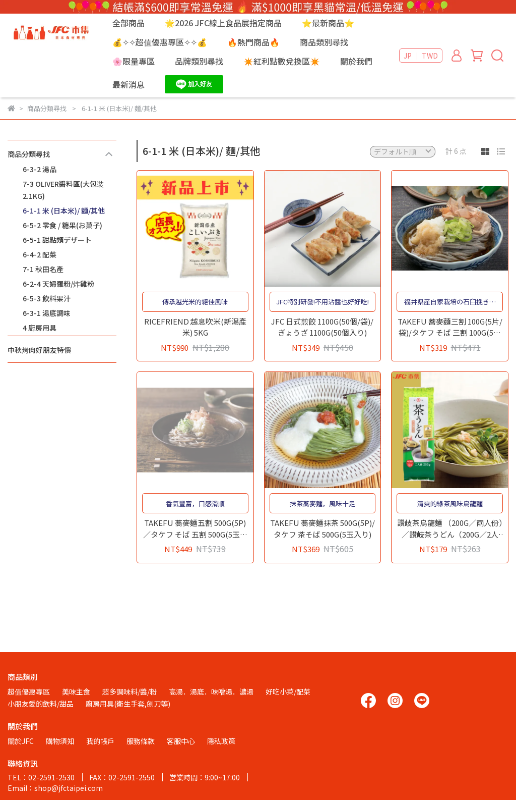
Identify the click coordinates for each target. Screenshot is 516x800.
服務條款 (140, 741)
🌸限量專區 (133, 61)
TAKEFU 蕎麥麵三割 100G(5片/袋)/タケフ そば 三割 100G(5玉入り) (450, 327)
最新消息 (128, 84)
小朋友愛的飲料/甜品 (41, 704)
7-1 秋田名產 (43, 269)
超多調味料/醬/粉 (129, 691)
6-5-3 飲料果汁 (47, 298)
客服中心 (181, 741)
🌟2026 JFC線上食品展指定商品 (223, 22)
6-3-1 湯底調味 (47, 313)
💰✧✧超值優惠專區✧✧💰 (159, 41)
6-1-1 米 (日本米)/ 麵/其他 (64, 210)
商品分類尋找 (29, 154)
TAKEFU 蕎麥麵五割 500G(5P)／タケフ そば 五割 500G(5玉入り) (195, 528)
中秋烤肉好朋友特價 (39, 350)
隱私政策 (221, 741)
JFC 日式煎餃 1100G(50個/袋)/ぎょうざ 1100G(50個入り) (322, 327)
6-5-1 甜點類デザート (57, 240)
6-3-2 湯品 (39, 169)
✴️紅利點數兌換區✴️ (281, 61)
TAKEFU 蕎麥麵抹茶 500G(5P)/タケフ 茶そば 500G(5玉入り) (322, 528)
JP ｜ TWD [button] (421, 55)
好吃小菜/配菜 (288, 691)
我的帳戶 (100, 741)
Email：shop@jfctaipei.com (55, 788)
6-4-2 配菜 (39, 254)
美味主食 (76, 691)
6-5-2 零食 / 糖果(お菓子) (62, 225)
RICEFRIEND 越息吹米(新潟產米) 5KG (195, 327)
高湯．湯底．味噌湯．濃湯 (211, 691)
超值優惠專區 (29, 691)
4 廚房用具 (39, 328)
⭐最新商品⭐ (328, 22)
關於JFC (21, 741)
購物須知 (60, 741)
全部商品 (128, 22)
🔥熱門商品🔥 (253, 41)
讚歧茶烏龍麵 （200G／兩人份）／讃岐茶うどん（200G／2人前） (450, 528)
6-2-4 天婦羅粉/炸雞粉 (58, 284)
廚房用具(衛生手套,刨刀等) (128, 704)
